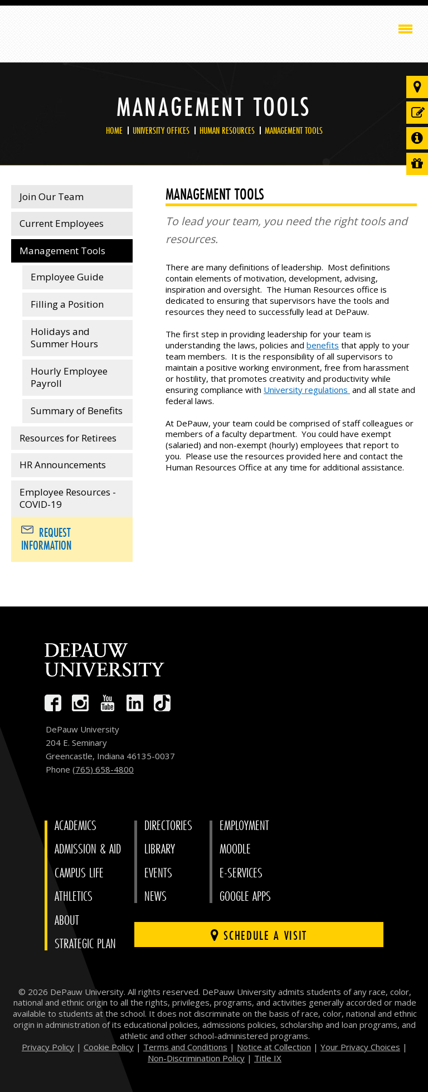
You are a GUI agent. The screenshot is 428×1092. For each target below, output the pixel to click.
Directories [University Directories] (168, 825)
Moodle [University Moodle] (235, 849)
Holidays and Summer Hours (64, 338)
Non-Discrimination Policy (196, 1058)
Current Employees (62, 223)
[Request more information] (417, 138)
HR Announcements (63, 464)
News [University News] (155, 896)
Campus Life (79, 873)
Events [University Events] (158, 873)
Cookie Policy (109, 1046)
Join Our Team (52, 196)
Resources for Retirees (68, 437)
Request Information (46, 539)
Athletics (74, 896)
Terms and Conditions (185, 1046)
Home (114, 130)
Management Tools (294, 130)
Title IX (267, 1058)
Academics (75, 825)
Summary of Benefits (77, 410)
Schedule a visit (259, 935)
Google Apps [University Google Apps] (245, 896)
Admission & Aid (88, 849)
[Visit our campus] (417, 87)
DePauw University (56, 31)
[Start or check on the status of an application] (417, 112)
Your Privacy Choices (360, 1046)
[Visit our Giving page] (417, 164)
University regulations (307, 389)
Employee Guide (67, 276)
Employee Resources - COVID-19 (68, 498)
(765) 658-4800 (103, 769)
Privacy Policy (48, 1046)
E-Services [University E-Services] (241, 873)
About (67, 920)
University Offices (161, 130)
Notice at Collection (274, 1046)
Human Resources (227, 130)
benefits (323, 345)
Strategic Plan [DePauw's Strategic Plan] (85, 944)
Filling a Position (67, 304)
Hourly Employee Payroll (69, 377)
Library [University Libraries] (159, 849)
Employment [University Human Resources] (244, 825)
